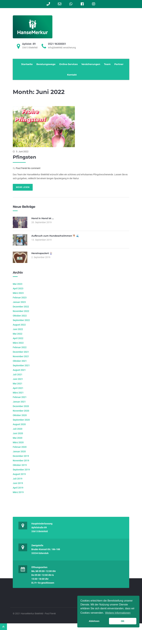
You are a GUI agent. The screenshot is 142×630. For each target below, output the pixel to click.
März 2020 (18, 442)
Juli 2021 (17, 374)
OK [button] (122, 621)
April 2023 (18, 288)
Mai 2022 (17, 333)
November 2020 (21, 410)
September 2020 (21, 419)
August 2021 (19, 370)
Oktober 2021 (20, 361)
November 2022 (21, 311)
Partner (118, 64)
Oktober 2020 (20, 415)
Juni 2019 (18, 483)
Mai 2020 (17, 438)
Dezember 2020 (21, 406)
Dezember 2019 (21, 456)
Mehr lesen (22, 187)
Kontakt (72, 74)
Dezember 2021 (21, 352)
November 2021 (21, 356)
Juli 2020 (17, 429)
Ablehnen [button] (94, 621)
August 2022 (19, 324)
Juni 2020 (18, 433)
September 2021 (21, 365)
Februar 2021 (20, 397)
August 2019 (19, 474)
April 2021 (18, 388)
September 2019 (21, 469)
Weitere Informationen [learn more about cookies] (118, 612)
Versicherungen (90, 64)
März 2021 (18, 392)
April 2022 (18, 338)
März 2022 (18, 343)
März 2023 (18, 293)
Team (107, 64)
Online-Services (68, 64)
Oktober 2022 (20, 315)
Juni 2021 (18, 379)
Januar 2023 (19, 302)
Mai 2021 (17, 383)
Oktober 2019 (20, 465)
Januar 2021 (19, 401)
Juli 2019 (17, 478)
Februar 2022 (20, 347)
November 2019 (21, 460)
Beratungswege (45, 64)
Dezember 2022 (21, 306)
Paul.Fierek (21, 168)
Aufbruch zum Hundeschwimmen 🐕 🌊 (55, 235)
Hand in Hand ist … (42, 218)
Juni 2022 (18, 329)
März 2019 (18, 492)
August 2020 (19, 424)
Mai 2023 (17, 284)
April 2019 (18, 487)
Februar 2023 (20, 297)
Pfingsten (24, 157)
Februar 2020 (20, 447)
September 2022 (21, 320)
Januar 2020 (19, 451)
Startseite (27, 64)
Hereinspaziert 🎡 (41, 253)
